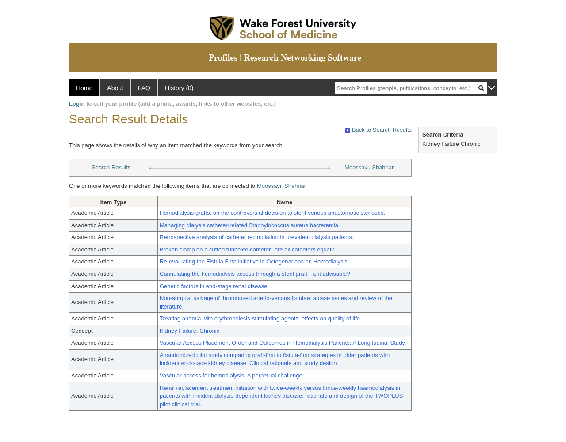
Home (84, 87)
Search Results (111, 167)
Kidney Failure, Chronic (189, 331)
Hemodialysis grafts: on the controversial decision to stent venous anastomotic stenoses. (272, 213)
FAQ (144, 87)
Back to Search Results (378, 129)
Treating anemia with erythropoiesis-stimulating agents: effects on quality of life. (261, 318)
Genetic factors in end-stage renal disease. (214, 286)
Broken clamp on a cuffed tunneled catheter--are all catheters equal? (247, 249)
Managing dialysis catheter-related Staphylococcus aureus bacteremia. (250, 225)
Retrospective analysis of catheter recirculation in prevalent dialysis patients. (257, 237)
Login (76, 103)
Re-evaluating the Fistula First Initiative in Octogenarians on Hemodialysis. (254, 261)
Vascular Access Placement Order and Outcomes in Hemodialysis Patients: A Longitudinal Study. (283, 342)
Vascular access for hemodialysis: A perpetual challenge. (232, 375)
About (115, 87)
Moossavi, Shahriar (369, 167)
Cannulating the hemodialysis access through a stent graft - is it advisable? (255, 274)
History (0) (179, 87)
